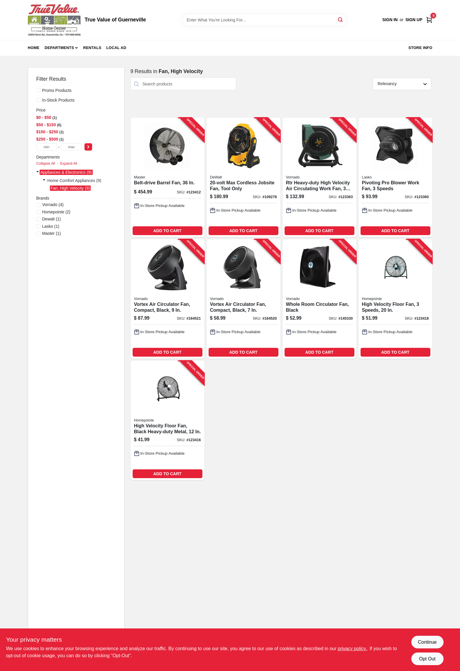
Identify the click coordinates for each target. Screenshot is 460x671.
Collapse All (45, 163)
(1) (51, 219)
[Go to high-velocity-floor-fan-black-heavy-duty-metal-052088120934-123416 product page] (167, 420)
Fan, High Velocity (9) (70, 188)
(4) (53, 204)
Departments (59, 47)
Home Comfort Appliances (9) (75, 180)
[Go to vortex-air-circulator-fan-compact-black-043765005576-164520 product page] (243, 299)
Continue (427, 642)
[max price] (71, 147)
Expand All (68, 163)
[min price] (46, 147)
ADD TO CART (167, 230)
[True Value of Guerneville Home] (54, 20)
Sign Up (413, 19)
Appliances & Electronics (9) (66, 172)
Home (34, 47)
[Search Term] (264, 20)
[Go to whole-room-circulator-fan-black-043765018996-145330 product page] (319, 299)
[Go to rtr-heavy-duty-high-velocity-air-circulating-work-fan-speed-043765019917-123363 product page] (319, 177)
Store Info (420, 47)
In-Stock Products (58, 100)
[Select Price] (88, 147)
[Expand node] (37, 172)
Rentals (92, 47)
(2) (56, 212)
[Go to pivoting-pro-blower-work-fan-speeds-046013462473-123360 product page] (395, 177)
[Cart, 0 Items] (429, 20)
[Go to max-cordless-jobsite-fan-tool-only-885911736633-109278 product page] (243, 177)
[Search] (340, 19)
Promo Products (57, 90)
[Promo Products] (38, 90)
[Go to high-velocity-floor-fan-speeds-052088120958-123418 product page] (395, 299)
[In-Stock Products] (38, 100)
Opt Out (427, 658)
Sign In (390, 19)
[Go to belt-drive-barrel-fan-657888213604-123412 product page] (167, 177)
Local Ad (116, 47)
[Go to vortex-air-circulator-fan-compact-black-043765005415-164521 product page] (167, 299)
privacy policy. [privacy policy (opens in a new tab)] (352, 648)
